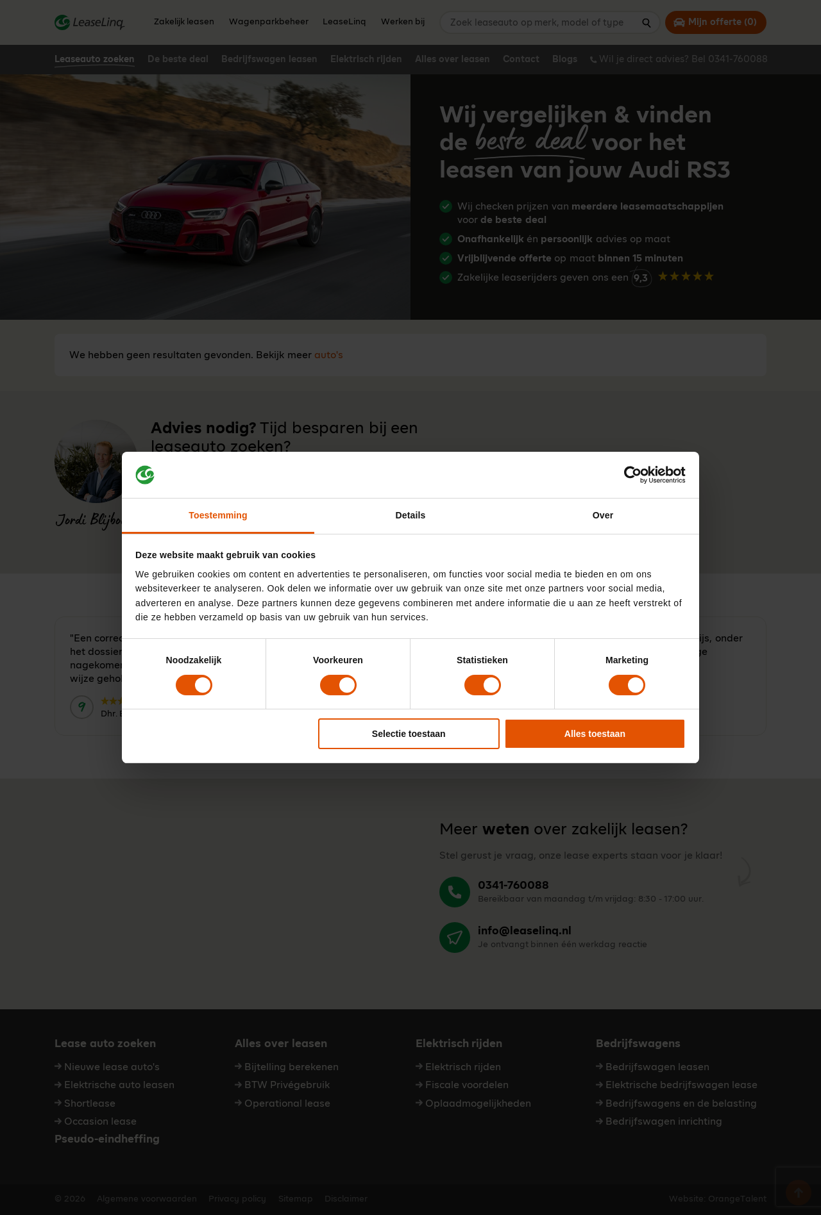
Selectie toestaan (409, 734)
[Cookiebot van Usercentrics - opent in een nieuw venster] (629, 475)
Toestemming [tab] (218, 515)
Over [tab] (603, 515)
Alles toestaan (594, 734)
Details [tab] (411, 515)
